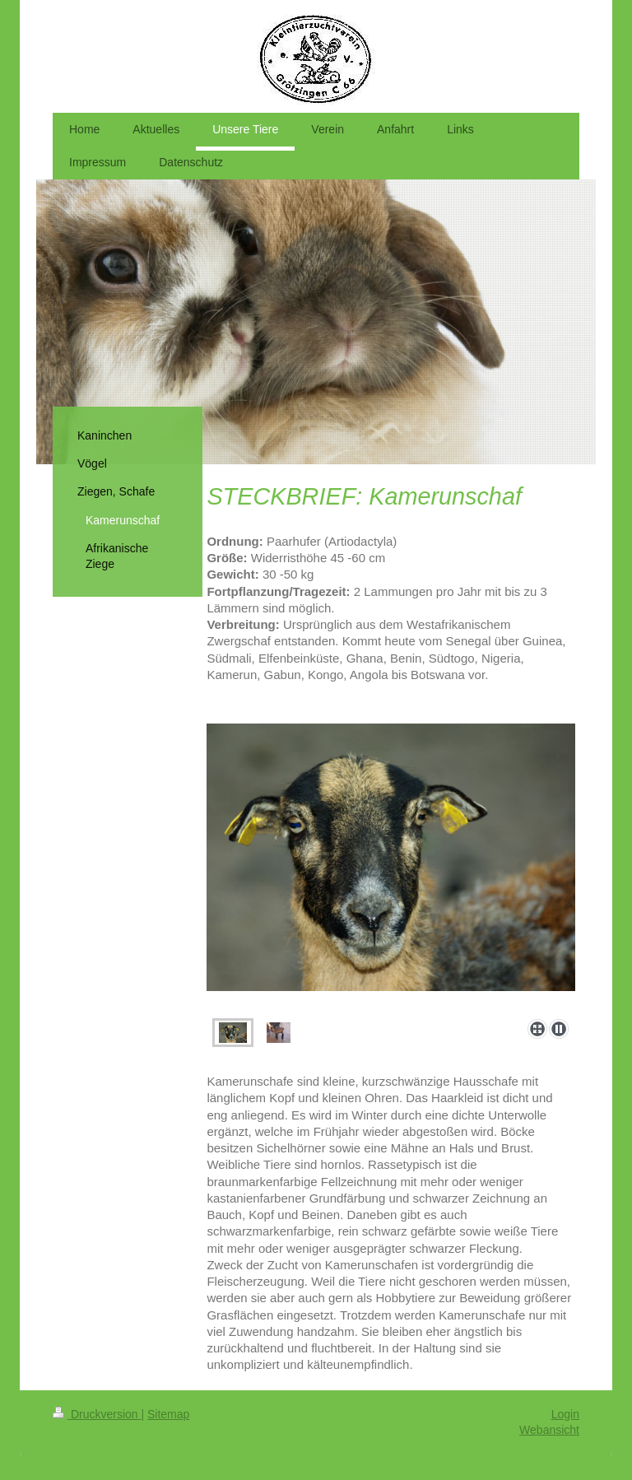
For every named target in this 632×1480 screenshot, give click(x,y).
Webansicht (549, 1429)
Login (565, 1414)
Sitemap (168, 1414)
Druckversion (97, 1414)
